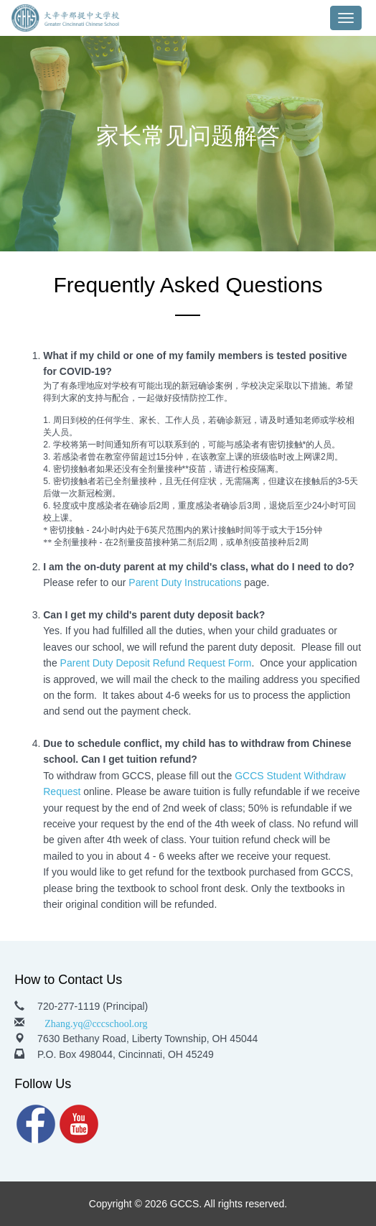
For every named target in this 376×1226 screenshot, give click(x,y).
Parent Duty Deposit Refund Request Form (156, 663)
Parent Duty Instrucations (184, 582)
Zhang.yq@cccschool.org (95, 1022)
